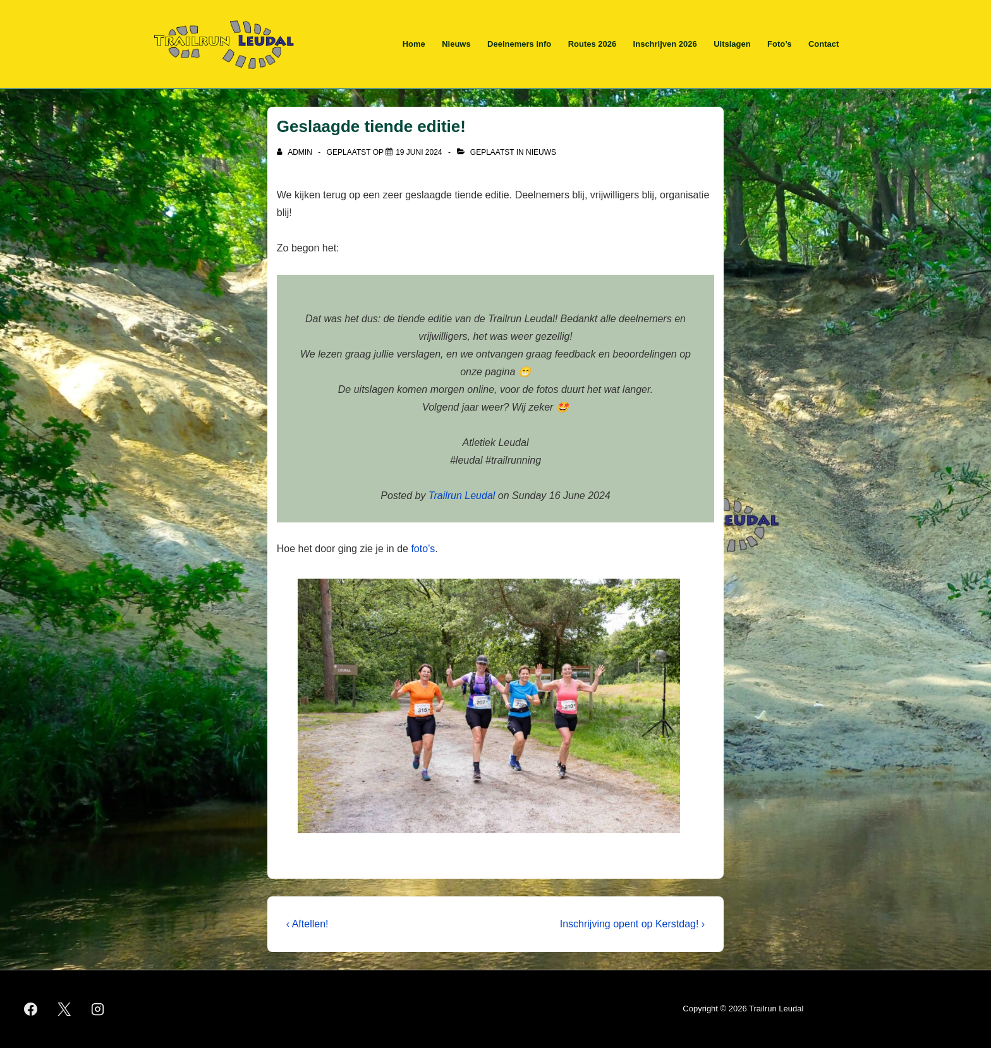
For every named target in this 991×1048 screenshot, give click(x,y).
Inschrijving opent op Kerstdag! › (632, 924)
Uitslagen (732, 44)
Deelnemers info (519, 44)
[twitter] (64, 1009)
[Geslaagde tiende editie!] (419, 152)
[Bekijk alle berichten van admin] (295, 152)
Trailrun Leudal (462, 495)
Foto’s (779, 44)
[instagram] (98, 1009)
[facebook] (31, 1009)
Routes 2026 (592, 44)
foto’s (423, 548)
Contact (823, 44)
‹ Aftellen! (307, 924)
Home (414, 44)
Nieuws (456, 44)
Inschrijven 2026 (665, 44)
